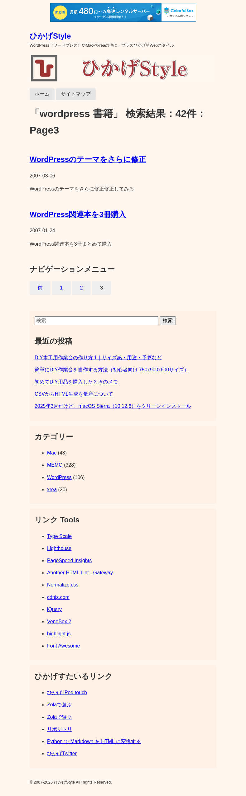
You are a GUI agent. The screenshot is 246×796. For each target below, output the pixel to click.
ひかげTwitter (62, 753)
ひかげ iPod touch (67, 692)
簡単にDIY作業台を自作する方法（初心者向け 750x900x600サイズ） (112, 369)
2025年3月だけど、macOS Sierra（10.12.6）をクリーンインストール (113, 406)
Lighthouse (59, 548)
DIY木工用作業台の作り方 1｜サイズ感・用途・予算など (98, 357)
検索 (168, 320)
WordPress (59, 477)
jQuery (54, 609)
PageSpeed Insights (69, 560)
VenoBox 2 (59, 621)
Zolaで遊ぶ (59, 704)
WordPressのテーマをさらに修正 (88, 159)
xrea (52, 489)
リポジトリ (59, 729)
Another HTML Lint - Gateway (80, 572)
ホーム (42, 94)
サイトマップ (76, 94)
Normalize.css (62, 584)
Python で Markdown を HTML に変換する (94, 741)
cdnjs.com (58, 597)
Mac (51, 452)
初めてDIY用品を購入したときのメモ (76, 381)
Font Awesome (63, 645)
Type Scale (59, 536)
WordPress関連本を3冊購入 (78, 214)
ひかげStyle (50, 36)
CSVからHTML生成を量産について (74, 394)
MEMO (55, 465)
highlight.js (59, 633)
